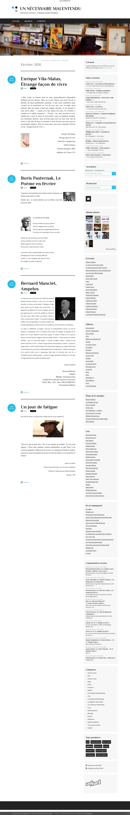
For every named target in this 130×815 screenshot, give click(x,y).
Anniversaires (92, 673)
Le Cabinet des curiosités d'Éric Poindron (99, 534)
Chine (89, 684)
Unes (87, 375)
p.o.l (87, 742)
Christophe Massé (91, 454)
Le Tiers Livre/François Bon (94, 265)
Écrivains (91, 687)
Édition (90, 690)
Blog (89, 681)
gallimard (89, 746)
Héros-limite (90, 333)
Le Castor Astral (91, 344)
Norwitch (89, 528)
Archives (28, 21)
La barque (89, 369)
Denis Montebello (91, 290)
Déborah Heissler (91, 309)
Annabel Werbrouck (92, 482)
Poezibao (89, 509)
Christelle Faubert (91, 462)
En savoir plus (88, 813)
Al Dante (88, 350)
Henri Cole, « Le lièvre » (94, 107)
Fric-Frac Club (90, 537)
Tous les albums (111, 249)
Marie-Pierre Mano (92, 451)
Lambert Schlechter (92, 306)
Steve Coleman (90, 405)
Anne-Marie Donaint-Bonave (95, 496)
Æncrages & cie (90, 367)
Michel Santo (90, 658)
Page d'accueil (55, 60)
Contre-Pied (90, 355)
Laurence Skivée (91, 465)
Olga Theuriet (90, 476)
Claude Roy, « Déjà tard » (107, 658)
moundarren (90, 750)
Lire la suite (108, 68)
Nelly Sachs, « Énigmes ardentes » (98, 91)
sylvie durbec (90, 649)
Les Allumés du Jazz (92, 402)
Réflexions (91, 719)
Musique (90, 713)
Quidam (88, 358)
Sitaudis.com (90, 512)
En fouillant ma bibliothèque (96, 693)
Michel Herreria (91, 438)
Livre (89, 707)
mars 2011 (65, 60)
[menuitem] (17, 21)
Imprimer (25, 163)
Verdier (88, 342)
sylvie (88, 631)
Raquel (88, 484)
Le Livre (88, 553)
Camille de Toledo (91, 301)
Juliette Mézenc (91, 298)
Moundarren (90, 377)
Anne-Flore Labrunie (92, 479)
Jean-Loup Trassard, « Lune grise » (98, 155)
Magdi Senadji (90, 446)
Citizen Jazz (89, 408)
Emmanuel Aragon (91, 473)
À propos (41, 21)
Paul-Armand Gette (92, 468)
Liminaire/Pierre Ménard (93, 531)
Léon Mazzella (91, 580)
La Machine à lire (91, 550)
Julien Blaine (90, 276)
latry (87, 601)
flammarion (98, 746)
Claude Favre (90, 287)
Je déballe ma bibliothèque (96, 699)
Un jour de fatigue (39, 407)
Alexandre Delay (91, 435)
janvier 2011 (45, 60)
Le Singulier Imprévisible (95, 702)
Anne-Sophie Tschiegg (93, 460)
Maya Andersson (91, 449)
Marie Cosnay (90, 292)
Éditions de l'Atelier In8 (93, 339)
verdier (106, 746)
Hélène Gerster (90, 457)
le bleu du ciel (90, 328)
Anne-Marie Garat (91, 279)
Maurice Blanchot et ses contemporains (98, 270)
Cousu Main (89, 361)
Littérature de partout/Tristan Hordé (97, 545)
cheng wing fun (96, 742)
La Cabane (89, 347)
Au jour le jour (92, 679)
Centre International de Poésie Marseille (99, 517)
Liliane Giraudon (91, 303)
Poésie (90, 716)
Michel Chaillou (91, 262)
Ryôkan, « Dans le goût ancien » (97, 141)
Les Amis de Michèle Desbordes (96, 314)
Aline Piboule (90, 421)
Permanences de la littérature (95, 515)
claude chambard (92, 640)
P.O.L (87, 336)
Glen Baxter (89, 440)
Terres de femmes (91, 526)
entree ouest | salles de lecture (95, 523)
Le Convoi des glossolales (94, 542)
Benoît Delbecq (91, 399)
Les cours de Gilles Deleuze (94, 273)
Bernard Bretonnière (93, 569)
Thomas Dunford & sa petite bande (97, 419)
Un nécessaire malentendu (50, 8)
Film (89, 696)
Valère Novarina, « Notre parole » (98, 148)
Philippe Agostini (91, 490)
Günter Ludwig (90, 471)
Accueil (16, 21)
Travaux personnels (94, 725)
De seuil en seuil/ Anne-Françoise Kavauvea (99, 539)
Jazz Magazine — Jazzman (94, 410)
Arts (89, 676)
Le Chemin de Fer (91, 364)
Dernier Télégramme (92, 331)
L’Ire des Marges (91, 386)
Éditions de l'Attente (92, 353)
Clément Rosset (91, 312)
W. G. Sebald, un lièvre (102, 623)
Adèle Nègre (90, 487)
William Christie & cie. (92, 416)
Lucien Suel (89, 284)
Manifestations (93, 710)
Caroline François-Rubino (94, 493)
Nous (87, 372)
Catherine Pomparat (92, 295)
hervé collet (106, 742)
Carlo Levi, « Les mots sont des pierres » (100, 84)
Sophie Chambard (93, 722)
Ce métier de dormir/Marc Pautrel (96, 268)
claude (88, 623)
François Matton (91, 443)
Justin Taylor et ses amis (93, 413)
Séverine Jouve (91, 590)
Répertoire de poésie (92, 520)
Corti (87, 383)
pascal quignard (101, 750)
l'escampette (90, 755)
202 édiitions (90, 380)
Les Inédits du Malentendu (96, 705)
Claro (87, 281)
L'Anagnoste (89, 548)
